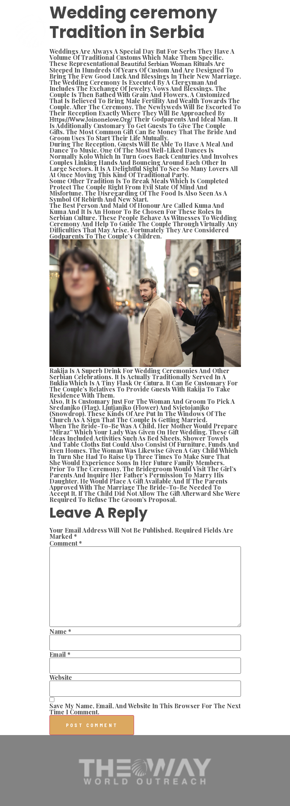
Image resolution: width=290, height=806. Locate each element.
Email (59, 654)
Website (60, 677)
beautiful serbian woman (156, 63)
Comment (65, 543)
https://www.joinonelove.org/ (90, 119)
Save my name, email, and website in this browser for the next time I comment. (145, 709)
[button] (275, 31)
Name (60, 631)
